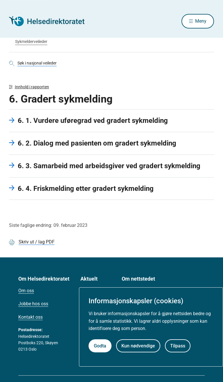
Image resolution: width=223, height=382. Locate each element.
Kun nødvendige (138, 346)
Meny (200, 21)
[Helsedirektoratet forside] (51, 21)
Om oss (26, 290)
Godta (100, 346)
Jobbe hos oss (33, 303)
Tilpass (177, 346)
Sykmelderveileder (31, 41)
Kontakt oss (30, 317)
